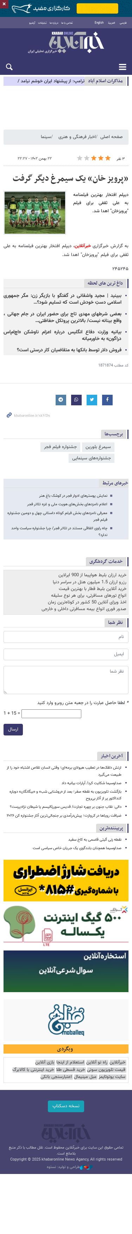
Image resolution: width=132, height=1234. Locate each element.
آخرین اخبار (112, 756)
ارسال (13, 729)
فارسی (123, 23)
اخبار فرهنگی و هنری (77, 137)
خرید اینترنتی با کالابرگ (33, 1070)
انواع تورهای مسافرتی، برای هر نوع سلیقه (88, 595)
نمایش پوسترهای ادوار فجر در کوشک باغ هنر (73, 496)
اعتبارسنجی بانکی (56, 1077)
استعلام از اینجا (70, 1062)
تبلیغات (42, 23)
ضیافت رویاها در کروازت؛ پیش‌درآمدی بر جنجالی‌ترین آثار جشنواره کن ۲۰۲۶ (64, 816)
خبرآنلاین (66, 43)
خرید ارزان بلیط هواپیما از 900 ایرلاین (92, 575)
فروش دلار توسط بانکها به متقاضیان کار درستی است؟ (69, 350)
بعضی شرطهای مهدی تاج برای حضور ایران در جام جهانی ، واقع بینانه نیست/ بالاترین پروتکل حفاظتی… (62, 317)
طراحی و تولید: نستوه (70, 1167)
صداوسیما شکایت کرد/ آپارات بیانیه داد (91, 783)
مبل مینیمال (85, 1077)
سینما (46, 137)
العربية (111, 23)
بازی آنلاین (44, 1062)
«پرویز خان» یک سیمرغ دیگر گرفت (70, 179)
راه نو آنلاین (96, 1062)
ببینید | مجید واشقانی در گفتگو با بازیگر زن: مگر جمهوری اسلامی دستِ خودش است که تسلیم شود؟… (62, 299)
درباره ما (54, 23)
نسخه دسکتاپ (66, 1106)
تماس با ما (67, 23)
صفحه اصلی (111, 137)
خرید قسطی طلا (70, 1070)
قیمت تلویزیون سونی (106, 1070)
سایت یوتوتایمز (112, 1077)
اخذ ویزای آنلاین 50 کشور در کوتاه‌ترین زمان (87, 602)
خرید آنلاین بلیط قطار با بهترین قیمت (92, 588)
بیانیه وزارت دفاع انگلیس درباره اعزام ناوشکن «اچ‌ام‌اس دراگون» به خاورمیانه (62, 335)
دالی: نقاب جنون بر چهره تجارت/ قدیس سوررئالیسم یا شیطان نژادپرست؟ (65, 807)
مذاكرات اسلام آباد (105, 81)
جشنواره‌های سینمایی (91, 458)
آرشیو (32, 23)
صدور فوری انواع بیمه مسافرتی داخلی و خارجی (84, 609)
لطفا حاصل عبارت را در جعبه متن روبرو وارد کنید (82, 703)
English (99, 23)
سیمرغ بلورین (98, 447)
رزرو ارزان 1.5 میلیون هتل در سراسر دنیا (89, 582)
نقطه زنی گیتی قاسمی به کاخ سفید (94, 840)
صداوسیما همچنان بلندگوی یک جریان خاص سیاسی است (77, 848)
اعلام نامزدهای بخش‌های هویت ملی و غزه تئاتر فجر (67, 504)
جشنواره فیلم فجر (60, 447)
